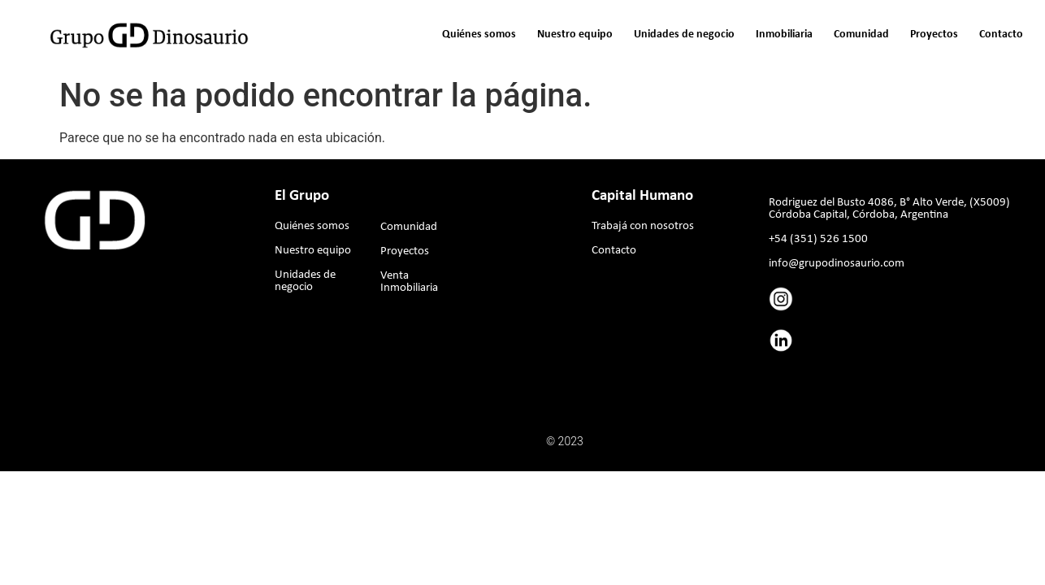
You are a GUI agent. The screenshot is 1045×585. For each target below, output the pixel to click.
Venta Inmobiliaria (409, 282)
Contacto (1001, 34)
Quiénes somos (479, 34)
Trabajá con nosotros (643, 226)
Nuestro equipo (575, 34)
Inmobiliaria (784, 34)
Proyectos (934, 34)
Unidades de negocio (684, 34)
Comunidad (861, 34)
